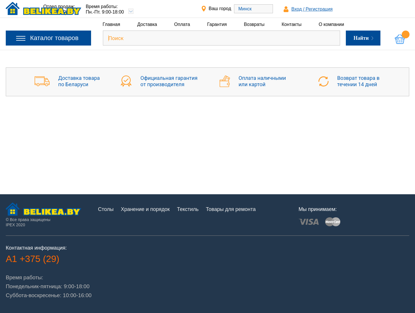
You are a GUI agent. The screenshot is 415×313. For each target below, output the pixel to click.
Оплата (182, 24)
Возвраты (254, 24)
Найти (364, 38)
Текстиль (188, 209)
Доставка (147, 24)
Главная (111, 24)
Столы (106, 209)
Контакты (291, 24)
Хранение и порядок (145, 209)
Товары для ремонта (231, 209)
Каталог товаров (47, 38)
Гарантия (217, 24)
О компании (331, 24)
